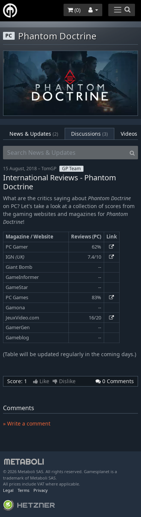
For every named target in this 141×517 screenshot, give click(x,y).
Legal (8, 490)
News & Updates (33, 133)
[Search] (132, 152)
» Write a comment (26, 423)
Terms (23, 490)
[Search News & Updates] (65, 152)
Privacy (40, 490)
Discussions (89, 133)
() (73, 9)
